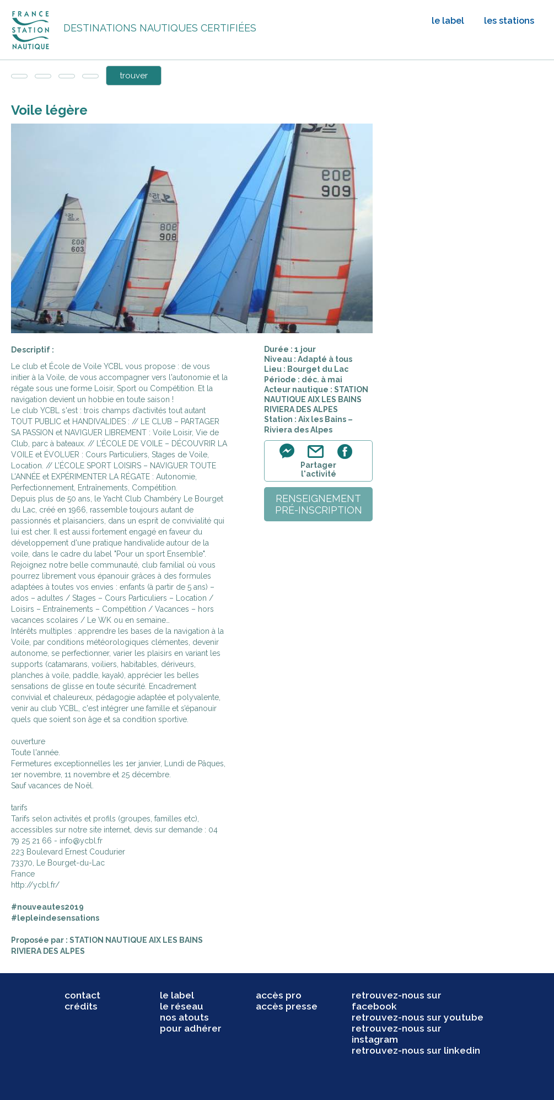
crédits (81, 1006)
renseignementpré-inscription (318, 504)
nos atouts (184, 1017)
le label (448, 20)
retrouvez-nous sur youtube (417, 1017)
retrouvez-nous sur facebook (397, 1001)
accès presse (287, 1006)
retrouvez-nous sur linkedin (416, 1050)
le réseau (181, 1006)
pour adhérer (191, 1028)
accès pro (279, 995)
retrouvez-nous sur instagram (397, 1034)
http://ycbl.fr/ (35, 884)
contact (82, 995)
